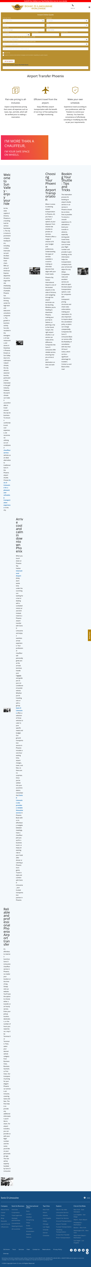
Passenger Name (7, 18)
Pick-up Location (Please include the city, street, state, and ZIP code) (19, 36)
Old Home (6, 1249)
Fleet (28, 1249)
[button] (89, 7)
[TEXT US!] (73, 5)
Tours (14, 1249)
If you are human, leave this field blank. (16, 65)
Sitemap (5, 1253)
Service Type (6, 27)
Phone (5, 22)
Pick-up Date (6, 32)
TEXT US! (72, 8)
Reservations (46, 1249)
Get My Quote (9, 61)
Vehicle (48, 27)
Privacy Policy (57, 1249)
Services (21, 1249)
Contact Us (36, 1249)
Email (48, 22)
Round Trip (6, 53)
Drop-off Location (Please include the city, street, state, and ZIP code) (19, 41)
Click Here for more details (58, 1)
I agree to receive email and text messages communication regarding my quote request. (25, 55)
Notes (4, 46)
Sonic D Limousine (19, 710)
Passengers (49, 18)
